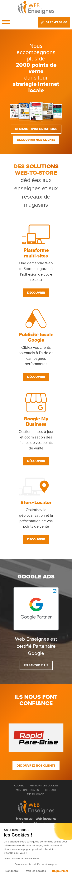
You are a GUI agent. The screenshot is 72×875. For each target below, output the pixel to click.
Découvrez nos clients (36, 766)
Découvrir (36, 293)
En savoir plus (36, 665)
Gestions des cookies (44, 785)
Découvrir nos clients (36, 140)
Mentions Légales (27, 790)
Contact (50, 790)
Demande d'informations (36, 129)
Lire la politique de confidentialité (21, 858)
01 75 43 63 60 (54, 22)
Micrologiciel (36, 794)
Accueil (19, 785)
